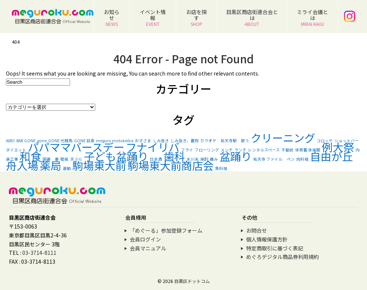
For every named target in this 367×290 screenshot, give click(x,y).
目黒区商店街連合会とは (252, 17)
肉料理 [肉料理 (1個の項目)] (302, 159)
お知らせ (111, 17)
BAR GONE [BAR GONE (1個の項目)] (26, 140)
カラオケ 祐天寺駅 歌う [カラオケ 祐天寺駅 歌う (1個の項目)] (224, 140)
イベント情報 (153, 17)
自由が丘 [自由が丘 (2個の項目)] (331, 156)
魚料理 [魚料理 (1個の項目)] (221, 168)
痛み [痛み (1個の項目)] (214, 159)
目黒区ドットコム (192, 281)
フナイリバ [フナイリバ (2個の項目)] (152, 146)
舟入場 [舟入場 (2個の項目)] (22, 165)
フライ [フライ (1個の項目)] (187, 150)
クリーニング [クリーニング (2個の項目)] (283, 137)
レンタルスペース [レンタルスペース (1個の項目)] (264, 150)
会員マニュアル (148, 248)
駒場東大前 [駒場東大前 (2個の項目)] (99, 165)
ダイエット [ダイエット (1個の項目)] (16, 150)
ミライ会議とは (312, 17)
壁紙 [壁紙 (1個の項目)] (64, 159)
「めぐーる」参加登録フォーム (166, 230)
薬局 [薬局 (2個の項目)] (50, 165)
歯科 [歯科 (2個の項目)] (174, 156)
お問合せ (256, 230)
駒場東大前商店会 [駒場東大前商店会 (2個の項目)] (171, 165)
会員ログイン (145, 239)
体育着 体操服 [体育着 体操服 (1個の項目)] (307, 150)
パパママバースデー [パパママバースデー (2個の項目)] (76, 146)
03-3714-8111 (39, 252)
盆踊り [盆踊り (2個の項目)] (235, 156)
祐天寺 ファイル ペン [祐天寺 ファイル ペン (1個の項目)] (274, 159)
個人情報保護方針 (267, 239)
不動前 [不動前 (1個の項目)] (287, 150)
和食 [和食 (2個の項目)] (30, 156)
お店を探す (196, 17)
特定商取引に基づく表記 (274, 248)
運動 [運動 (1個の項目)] (67, 168)
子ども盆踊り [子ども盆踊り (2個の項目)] (116, 156)
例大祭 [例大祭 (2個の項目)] (338, 146)
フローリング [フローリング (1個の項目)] (207, 150)
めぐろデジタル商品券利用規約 (282, 256)
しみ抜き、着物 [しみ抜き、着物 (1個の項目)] (185, 140)
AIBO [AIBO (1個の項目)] (10, 140)
